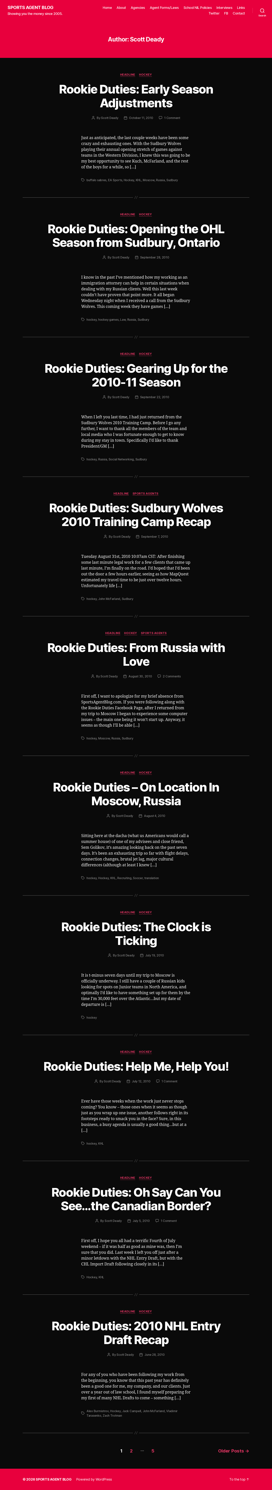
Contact (239, 13)
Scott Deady (109, 118)
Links (241, 8)
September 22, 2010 (154, 397)
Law (123, 319)
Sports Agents (145, 493)
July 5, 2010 (141, 1221)
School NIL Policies (198, 8)
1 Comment (172, 118)
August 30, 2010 (140, 676)
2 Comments (172, 676)
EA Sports (115, 180)
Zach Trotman (112, 1415)
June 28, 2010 (154, 1355)
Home (107, 8)
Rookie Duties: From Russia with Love (136, 654)
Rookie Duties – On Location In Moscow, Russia (136, 794)
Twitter (214, 13)
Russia (160, 180)
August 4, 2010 (154, 816)
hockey (92, 319)
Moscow (148, 180)
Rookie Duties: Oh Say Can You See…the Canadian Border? (136, 1199)
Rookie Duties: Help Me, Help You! (136, 1066)
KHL (138, 180)
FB (226, 13)
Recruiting (124, 878)
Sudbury (172, 180)
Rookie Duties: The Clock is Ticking (136, 933)
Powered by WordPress (94, 1479)
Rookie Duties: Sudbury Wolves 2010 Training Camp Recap (136, 515)
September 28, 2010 (154, 257)
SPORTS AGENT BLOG (30, 7)
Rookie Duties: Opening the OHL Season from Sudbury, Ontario (136, 236)
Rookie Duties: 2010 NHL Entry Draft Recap (136, 1333)
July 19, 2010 (154, 955)
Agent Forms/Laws (164, 8)
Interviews (224, 8)
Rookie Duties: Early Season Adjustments (136, 96)
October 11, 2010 (141, 118)
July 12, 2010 (141, 1081)
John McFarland (109, 599)
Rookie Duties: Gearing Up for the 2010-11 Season (136, 375)
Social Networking (121, 459)
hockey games (108, 319)
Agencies (138, 8)
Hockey (145, 74)
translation (151, 878)
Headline (127, 74)
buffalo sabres (96, 180)
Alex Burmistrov (98, 1411)
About (121, 8)
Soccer (138, 878)
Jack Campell (131, 1411)
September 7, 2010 (154, 536)
